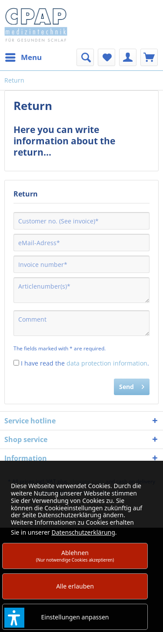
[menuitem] (23, 57)
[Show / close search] (85, 57)
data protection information (107, 363)
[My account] (127, 57)
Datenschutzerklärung (83, 532)
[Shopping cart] (149, 57)
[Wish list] (106, 57)
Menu (23, 56)
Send (131, 385)
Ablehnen (75, 556)
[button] (14, 618)
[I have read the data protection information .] (16, 363)
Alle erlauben (75, 586)
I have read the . (85, 363)
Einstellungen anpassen (75, 617)
